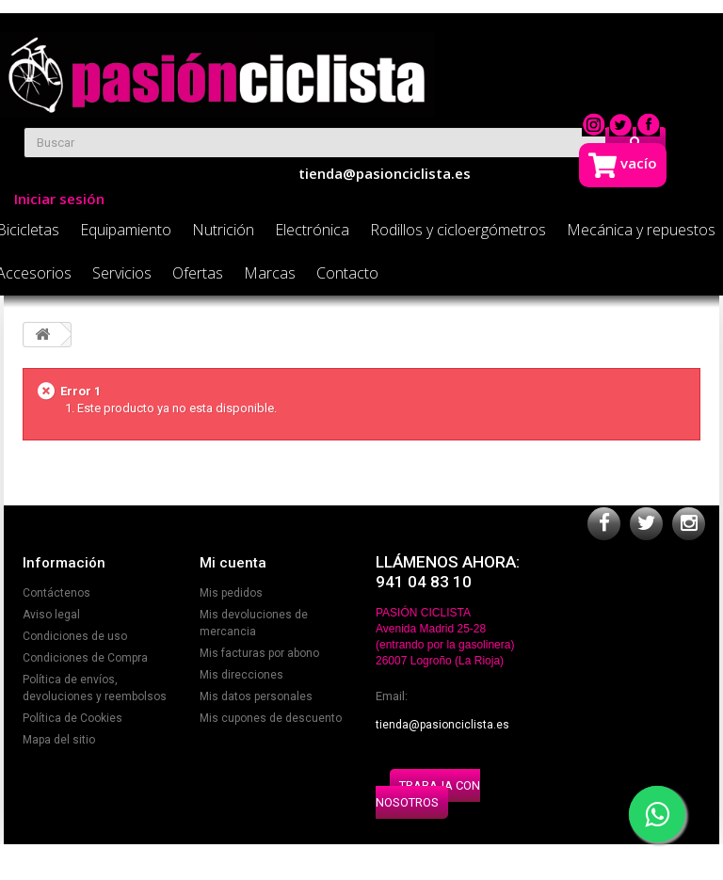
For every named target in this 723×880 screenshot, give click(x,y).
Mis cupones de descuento (271, 718)
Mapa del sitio (59, 739)
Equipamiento (125, 229)
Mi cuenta (233, 562)
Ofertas (197, 273)
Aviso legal (51, 614)
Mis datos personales (256, 696)
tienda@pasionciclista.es (442, 724)
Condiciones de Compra (85, 657)
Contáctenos (56, 593)
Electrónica (312, 229)
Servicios (122, 273)
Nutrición (223, 229)
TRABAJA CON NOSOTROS (428, 793)
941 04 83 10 (424, 581)
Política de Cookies (72, 718)
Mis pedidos (231, 593)
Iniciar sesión (59, 198)
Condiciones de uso (75, 636)
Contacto (347, 273)
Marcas (270, 273)
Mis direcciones (241, 674)
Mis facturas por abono (259, 653)
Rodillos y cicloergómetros (458, 229)
